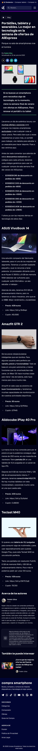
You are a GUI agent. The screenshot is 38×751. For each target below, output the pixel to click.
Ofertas (4, 714)
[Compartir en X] (3, 60)
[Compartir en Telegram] (15, 60)
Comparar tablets (20, 2)
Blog (9, 17)
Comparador (6, 710)
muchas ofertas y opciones (13, 125)
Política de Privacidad (10, 733)
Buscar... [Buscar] (14, 8)
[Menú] (34, 7)
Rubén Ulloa (8, 53)
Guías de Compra (8, 718)
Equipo (4, 729)
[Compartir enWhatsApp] (11, 60)
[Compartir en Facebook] (7, 60)
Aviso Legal (6, 737)
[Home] (3, 8)
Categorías (6, 706)
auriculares (6, 131)
